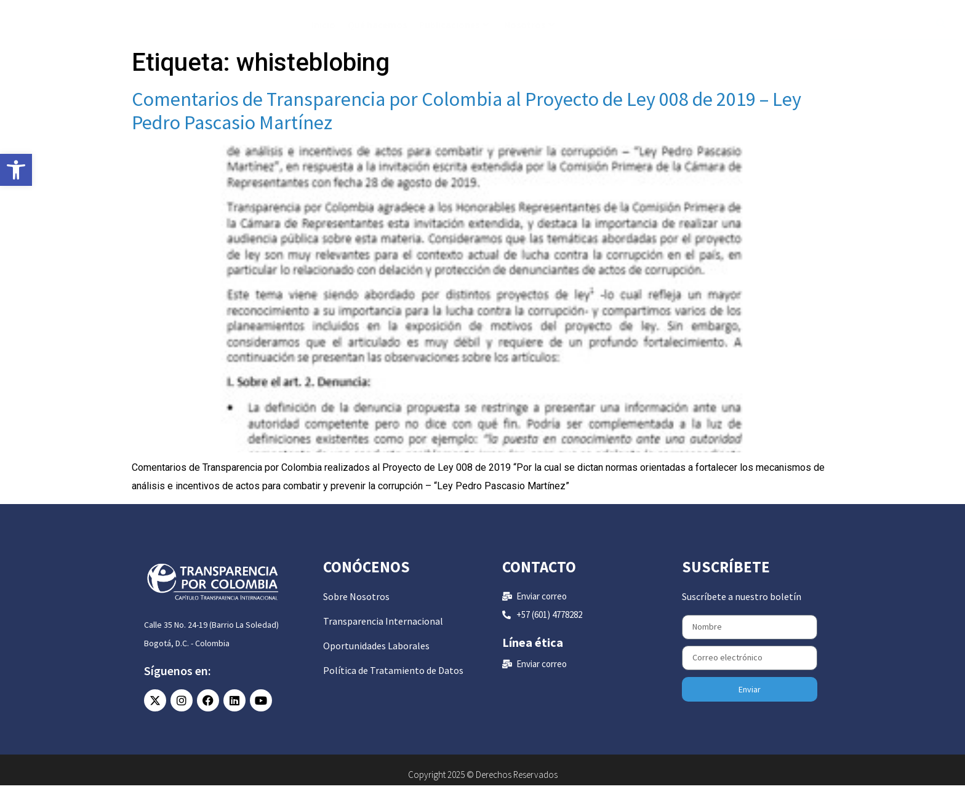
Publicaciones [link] (454, 31)
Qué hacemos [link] (377, 31)
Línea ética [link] (532, 662)
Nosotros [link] (529, 31)
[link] (16, 170)
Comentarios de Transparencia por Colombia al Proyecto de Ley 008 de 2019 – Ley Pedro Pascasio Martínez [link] (466, 130)
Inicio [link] (323, 31)
